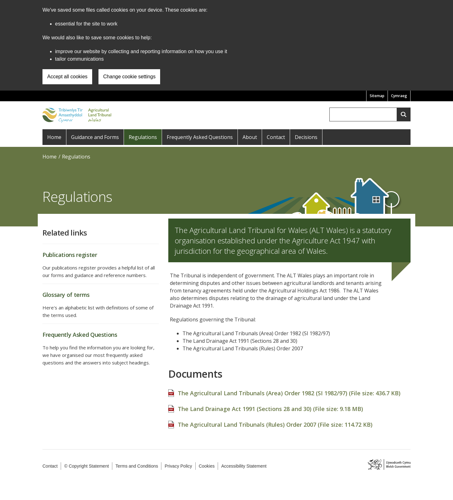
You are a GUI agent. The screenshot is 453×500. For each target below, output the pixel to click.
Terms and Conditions (136, 466)
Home (54, 137)
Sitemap (377, 95)
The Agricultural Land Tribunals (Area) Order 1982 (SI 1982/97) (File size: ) (289, 390)
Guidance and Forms (95, 137)
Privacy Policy (178, 466)
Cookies (207, 466)
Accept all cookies (67, 76)
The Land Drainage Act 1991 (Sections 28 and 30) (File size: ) (270, 406)
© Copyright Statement (86, 466)
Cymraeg (399, 95)
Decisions (306, 137)
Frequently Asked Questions (200, 137)
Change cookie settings (129, 76)
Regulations (143, 137)
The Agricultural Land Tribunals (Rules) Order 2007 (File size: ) (275, 421)
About (250, 137)
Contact (276, 137)
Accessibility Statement (243, 466)
